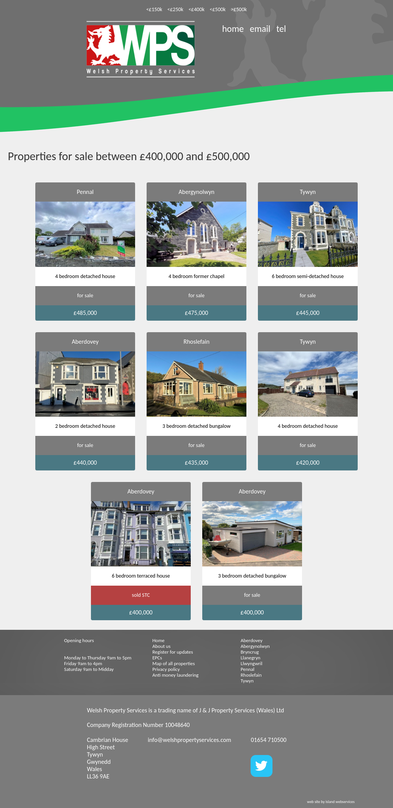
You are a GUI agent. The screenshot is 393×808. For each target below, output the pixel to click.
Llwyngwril (251, 663)
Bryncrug (250, 652)
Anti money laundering (175, 675)
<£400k (196, 9)
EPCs (157, 658)
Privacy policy (166, 669)
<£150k (154, 9)
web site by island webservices (331, 801)
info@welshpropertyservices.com (189, 739)
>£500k (239, 9)
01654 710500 (268, 739)
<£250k (175, 9)
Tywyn (247, 681)
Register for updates (172, 652)
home (233, 28)
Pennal (247, 669)
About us (161, 646)
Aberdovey (252, 640)
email (260, 28)
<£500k (218, 9)
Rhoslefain (251, 675)
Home (158, 640)
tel (281, 28)
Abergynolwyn (255, 646)
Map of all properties (173, 663)
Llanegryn (250, 658)
